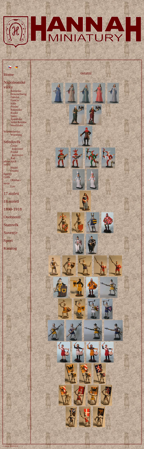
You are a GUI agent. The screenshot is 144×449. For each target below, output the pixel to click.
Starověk (11, 224)
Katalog (10, 248)
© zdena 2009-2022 (10, 446)
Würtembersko (12, 131)
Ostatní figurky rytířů (12, 173)
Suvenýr (11, 232)
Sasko (14, 115)
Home (9, 74)
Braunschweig (19, 94)
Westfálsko (16, 125)
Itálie (13, 103)
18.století (11, 201)
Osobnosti (12, 217)
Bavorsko (16, 90)
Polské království (13, 153)
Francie (15, 100)
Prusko (14, 106)
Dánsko (15, 97)
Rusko (14, 112)
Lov (13, 186)
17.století (11, 193)
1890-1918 (13, 209)
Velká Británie (18, 122)
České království (13, 147)
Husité (14, 167)
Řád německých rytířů (14, 161)
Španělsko (16, 119)
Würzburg (16, 134)
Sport (8, 240)
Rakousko (16, 109)
